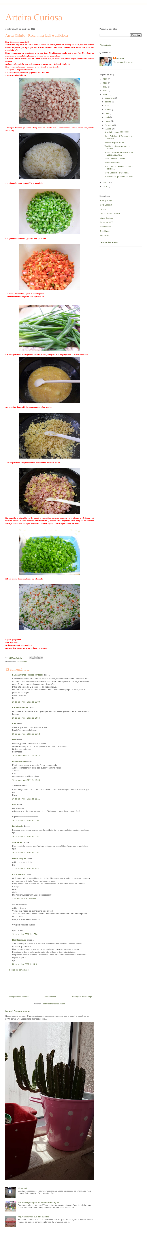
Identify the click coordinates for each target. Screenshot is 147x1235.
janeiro (108, 129)
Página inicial (50, 997)
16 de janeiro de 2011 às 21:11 (26, 799)
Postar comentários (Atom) (54, 1004)
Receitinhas (22, 662)
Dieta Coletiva (106, 205)
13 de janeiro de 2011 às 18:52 (26, 734)
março (108, 121)
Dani (14, 740)
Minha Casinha (106, 218)
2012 (105, 90)
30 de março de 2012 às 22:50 (25, 852)
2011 (105, 94)
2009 (105, 186)
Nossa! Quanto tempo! (17, 1011)
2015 (105, 83)
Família (103, 209)
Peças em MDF (106, 222)
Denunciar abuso (109, 242)
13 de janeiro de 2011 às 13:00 (26, 702)
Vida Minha (104, 235)
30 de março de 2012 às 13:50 (25, 836)
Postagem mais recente (18, 997)
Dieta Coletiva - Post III (114, 159)
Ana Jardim (17, 842)
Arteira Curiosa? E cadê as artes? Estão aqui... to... (119, 153)
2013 (105, 87)
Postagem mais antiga (82, 997)
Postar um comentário (19, 970)
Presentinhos (105, 227)
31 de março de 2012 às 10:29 (25, 868)
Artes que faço (106, 200)
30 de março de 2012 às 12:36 (25, 820)
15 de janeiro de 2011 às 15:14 (26, 755)
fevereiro (109, 125)
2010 (105, 182)
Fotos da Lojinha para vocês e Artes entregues (38, 1202)
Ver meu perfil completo (123, 62)
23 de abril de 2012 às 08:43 (25, 964)
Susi (14, 724)
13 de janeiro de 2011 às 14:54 (26, 718)
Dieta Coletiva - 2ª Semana (116, 173)
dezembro (109, 98)
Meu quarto (23, 1188)
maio (107, 113)
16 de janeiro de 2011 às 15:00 (26, 780)
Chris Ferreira (18, 874)
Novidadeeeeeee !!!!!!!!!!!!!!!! (116, 132)
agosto (108, 102)
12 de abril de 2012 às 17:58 (25, 934)
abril (107, 117)
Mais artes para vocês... (115, 142)
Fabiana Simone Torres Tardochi (27, 675)
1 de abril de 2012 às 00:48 (24, 899)
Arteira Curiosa (33, 17)
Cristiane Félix (19, 761)
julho (107, 105)
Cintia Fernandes (20, 707)
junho (107, 109)
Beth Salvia (17, 826)
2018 (105, 79)
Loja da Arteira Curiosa (110, 213)
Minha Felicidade (111, 162)
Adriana (120, 58)
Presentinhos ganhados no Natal (118, 176)
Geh (14, 804)
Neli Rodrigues (19, 858)
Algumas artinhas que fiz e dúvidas (33, 1217)
